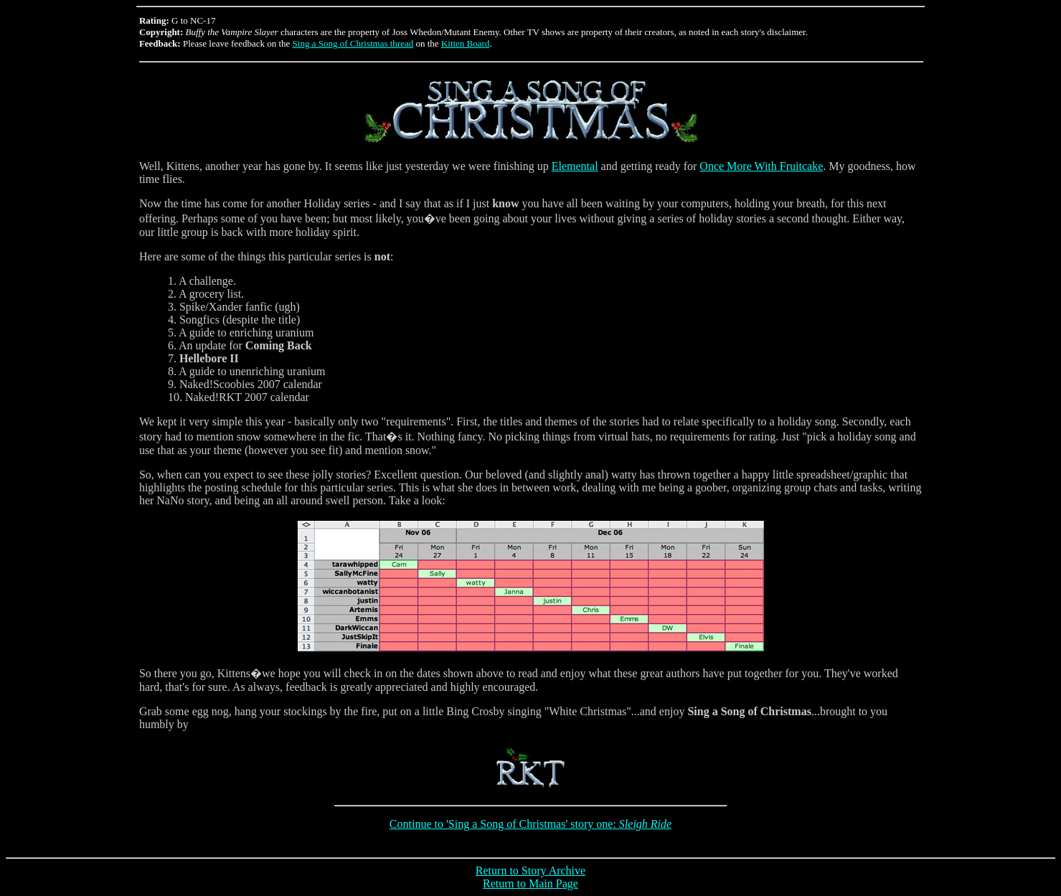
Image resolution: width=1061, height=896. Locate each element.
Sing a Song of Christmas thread (353, 43)
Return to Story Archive (530, 870)
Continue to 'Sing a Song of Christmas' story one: (530, 824)
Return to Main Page (530, 883)
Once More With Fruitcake (761, 166)
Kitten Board (465, 43)
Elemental (575, 166)
